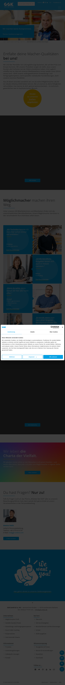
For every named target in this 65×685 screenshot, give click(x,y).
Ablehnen (12, 357)
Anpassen (33, 357)
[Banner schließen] (62, 327)
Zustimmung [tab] (11, 332)
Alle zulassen (53, 357)
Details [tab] (32, 332)
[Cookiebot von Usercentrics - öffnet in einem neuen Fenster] (52, 327)
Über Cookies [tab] (54, 332)
